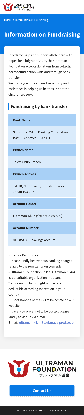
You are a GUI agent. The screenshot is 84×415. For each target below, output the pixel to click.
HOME (7, 20)
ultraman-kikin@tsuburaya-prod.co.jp (46, 322)
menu (77, 7)
